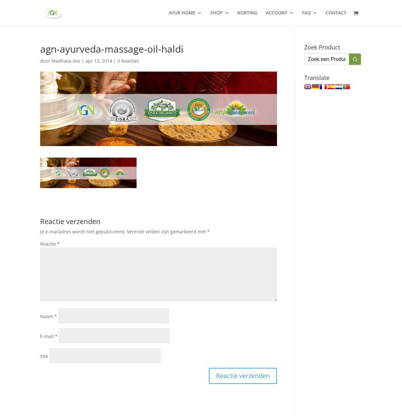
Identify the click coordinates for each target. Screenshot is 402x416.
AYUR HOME (182, 13)
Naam (48, 316)
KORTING (247, 13)
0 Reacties (128, 61)
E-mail (49, 336)
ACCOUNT (276, 13)
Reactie (50, 244)
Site (44, 356)
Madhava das (65, 61)
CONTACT (336, 13)
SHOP (216, 13)
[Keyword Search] (327, 59)
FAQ (306, 13)
